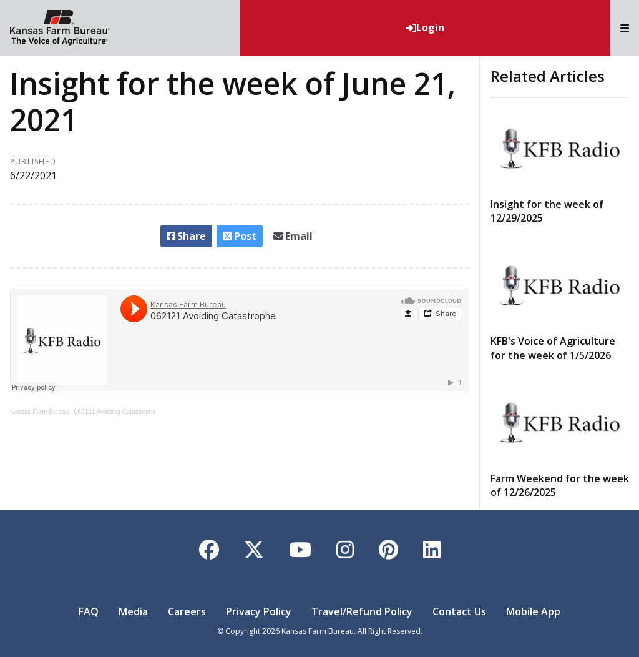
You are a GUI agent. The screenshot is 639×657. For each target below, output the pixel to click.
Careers (187, 611)
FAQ (89, 611)
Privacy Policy (258, 611)
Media (133, 611)
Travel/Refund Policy (361, 611)
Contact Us (459, 611)
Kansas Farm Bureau (39, 411)
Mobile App (533, 611)
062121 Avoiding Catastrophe (115, 411)
